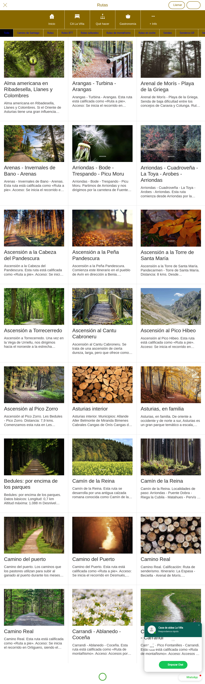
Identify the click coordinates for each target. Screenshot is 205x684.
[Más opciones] (153, 19)
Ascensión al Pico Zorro (31, 409)
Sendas (167, 32)
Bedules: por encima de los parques (31, 484)
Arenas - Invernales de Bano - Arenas (29, 171)
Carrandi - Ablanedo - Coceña (96, 634)
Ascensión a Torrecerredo (33, 330)
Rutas (50, 32)
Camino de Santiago (28, 32)
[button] (199, 625)
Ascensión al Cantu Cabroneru (94, 333)
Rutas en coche (147, 32)
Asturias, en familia (162, 409)
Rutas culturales (90, 32)
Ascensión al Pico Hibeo (168, 330)
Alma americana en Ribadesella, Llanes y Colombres (28, 89)
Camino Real (155, 559)
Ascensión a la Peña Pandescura (95, 255)
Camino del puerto (25, 559)
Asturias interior (90, 409)
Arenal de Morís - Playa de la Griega (167, 86)
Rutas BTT (67, 32)
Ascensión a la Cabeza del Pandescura (30, 255)
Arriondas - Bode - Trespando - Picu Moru (98, 171)
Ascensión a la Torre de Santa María (167, 255)
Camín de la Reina (93, 481)
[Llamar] (176, 5)
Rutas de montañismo (118, 32)
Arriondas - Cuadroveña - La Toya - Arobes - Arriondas (169, 174)
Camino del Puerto (93, 559)
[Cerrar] (5, 5)
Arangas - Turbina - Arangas (94, 86)
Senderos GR (187, 32)
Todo (6, 32)
